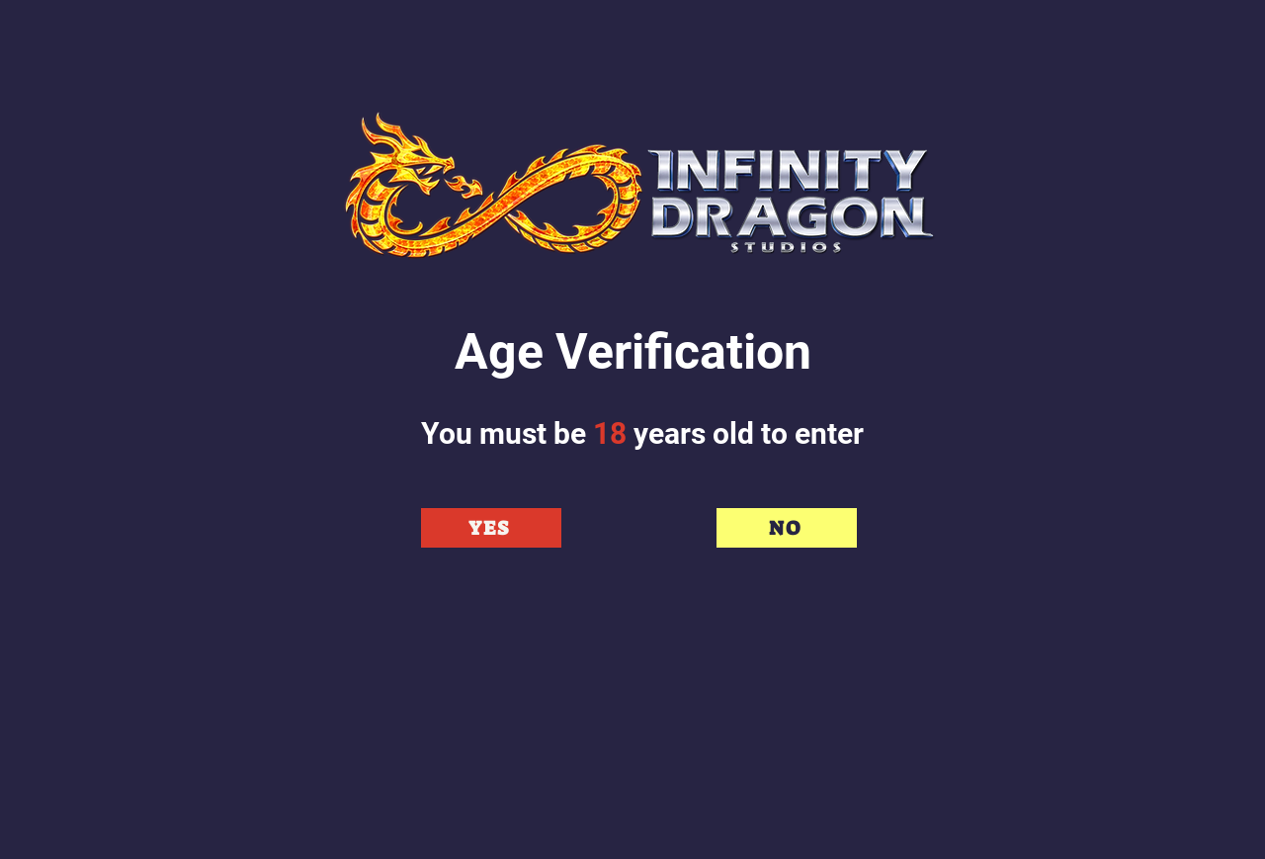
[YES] (491, 528)
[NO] (787, 528)
